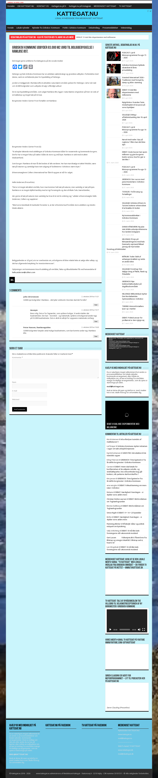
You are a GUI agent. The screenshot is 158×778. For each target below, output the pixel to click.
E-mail (14, 391)
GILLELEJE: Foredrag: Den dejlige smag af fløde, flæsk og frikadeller (134, 271)
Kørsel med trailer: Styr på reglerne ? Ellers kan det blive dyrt (133, 142)
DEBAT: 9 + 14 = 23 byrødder (129, 513)
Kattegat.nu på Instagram (80, 6)
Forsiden (11, 6)
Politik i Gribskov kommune (74, 28)
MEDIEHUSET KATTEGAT (105, 6)
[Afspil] (110, 629)
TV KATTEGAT (125, 6)
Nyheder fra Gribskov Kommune (46, 28)
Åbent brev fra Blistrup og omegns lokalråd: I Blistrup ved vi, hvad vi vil (127, 540)
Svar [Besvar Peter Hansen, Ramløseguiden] (95, 336)
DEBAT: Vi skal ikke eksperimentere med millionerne (96, 37)
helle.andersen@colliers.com (23, 272)
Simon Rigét (111, 513)
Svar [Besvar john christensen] (95, 305)
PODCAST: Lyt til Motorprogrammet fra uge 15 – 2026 (134, 55)
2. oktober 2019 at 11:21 (90, 297)
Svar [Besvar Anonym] (95, 321)
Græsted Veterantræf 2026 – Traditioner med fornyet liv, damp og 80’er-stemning (133, 80)
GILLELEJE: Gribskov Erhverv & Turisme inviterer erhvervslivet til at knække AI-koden (134, 205)
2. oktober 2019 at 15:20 (90, 327)
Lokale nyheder (22, 28)
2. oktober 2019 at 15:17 (90, 310)
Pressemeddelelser (110, 28)
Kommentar (17, 357)
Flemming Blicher (113, 524)
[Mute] (139, 629)
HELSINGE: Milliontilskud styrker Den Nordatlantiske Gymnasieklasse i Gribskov (134, 296)
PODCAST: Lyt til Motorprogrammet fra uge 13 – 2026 (134, 169)
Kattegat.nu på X (59, 6)
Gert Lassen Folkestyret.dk (120, 538)
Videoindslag (126, 28)
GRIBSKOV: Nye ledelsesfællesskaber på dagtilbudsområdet (132, 284)
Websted (15, 399)
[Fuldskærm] (143, 629)
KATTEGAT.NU (77, 13)
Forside (10, 28)
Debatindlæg (94, 28)
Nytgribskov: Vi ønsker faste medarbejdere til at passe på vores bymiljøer (133, 104)
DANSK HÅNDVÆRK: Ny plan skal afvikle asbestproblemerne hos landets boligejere (134, 229)
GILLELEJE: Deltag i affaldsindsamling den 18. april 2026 (134, 117)
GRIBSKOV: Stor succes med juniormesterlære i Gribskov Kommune (133, 181)
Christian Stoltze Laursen (116, 499)
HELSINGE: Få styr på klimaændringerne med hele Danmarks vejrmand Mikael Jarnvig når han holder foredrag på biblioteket (126, 244)
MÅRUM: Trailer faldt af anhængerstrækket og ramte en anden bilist (133, 259)
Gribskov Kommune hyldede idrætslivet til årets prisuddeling (133, 67)
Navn (14, 382)
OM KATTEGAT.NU (25, 6)
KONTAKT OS (43, 6)
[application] (127, 348)
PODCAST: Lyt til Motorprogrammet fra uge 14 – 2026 (134, 129)
